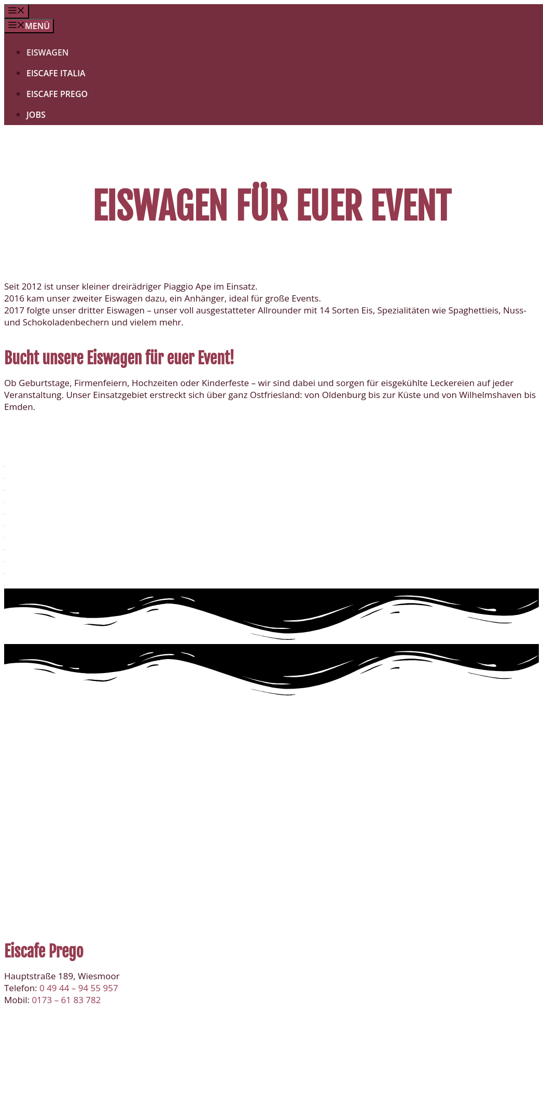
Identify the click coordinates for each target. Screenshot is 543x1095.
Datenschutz (243, 1081)
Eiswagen (47, 52)
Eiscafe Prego (57, 94)
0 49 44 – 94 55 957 (78, 988)
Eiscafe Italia (56, 73)
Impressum (302, 1081)
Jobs (36, 114)
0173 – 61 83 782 (66, 842)
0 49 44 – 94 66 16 (76, 831)
